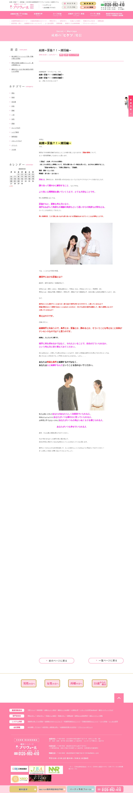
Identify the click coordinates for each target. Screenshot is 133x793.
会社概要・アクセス (34, 727)
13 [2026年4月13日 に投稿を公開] (11, 179)
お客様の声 (74, 710)
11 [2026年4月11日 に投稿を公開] (29, 177)
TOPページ (31, 710)
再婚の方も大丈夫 (89, 21)
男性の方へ (53, 21)
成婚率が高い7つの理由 (35, 721)
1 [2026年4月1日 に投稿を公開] (18, 174)
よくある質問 (49, 23)
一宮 (13, 115)
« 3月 (11, 186)
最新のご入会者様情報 (72, 23)
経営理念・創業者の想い (50, 727)
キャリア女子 (16, 128)
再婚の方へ (61, 716)
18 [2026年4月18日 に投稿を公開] (29, 179)
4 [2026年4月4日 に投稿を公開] (29, 174)
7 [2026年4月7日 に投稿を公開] (14, 177)
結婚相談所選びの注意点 (68, 727)
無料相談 (14, 136)
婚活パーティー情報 (96, 716)
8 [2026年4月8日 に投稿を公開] (18, 177)
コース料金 (103, 721)
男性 (13, 93)
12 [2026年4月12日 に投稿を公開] (33, 177)
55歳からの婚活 (75, 21)
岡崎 (13, 110)
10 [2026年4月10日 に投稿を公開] (25, 177)
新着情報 (59, 23)
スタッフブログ (17, 141)
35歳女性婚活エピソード (38, 21)
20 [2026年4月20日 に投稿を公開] (11, 181)
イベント (14, 145)
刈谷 (13, 106)
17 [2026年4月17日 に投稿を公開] (25, 179)
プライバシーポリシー (90, 23)
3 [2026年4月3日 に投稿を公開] (25, 174)
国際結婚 (101, 21)
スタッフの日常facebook (88, 710)
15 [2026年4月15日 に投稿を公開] (18, 179)
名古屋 (14, 102)
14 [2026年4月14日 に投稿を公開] (15, 179)
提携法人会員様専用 (81, 716)
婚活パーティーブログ (106, 710)
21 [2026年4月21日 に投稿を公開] (15, 181)
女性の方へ (63, 21)
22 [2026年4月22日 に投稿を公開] (18, 181)
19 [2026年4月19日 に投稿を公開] (33, 179)
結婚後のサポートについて (33, 23)
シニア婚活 (15, 132)
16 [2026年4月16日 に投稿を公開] (22, 179)
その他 (14, 150)
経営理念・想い (16, 23)
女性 (13, 119)
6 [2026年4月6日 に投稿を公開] (11, 177)
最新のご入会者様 (63, 710)
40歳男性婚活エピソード (19, 21)
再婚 (13, 123)
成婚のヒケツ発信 (50, 710)
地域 (13, 97)
